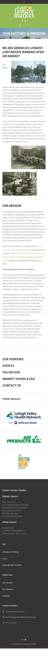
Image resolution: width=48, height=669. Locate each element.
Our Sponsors (8, 589)
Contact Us (11, 385)
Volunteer (11, 372)
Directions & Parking (10, 552)
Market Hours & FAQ (18, 379)
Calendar (6, 596)
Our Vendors (12, 359)
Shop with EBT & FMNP (12, 565)
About (4, 558)
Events (8, 366)
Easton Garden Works (17, 257)
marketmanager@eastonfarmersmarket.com (20, 617)
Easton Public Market (22, 253)
